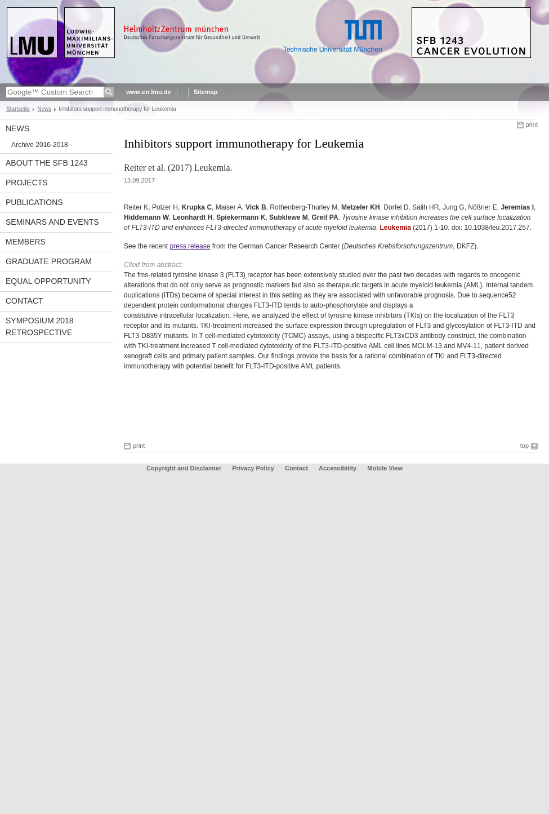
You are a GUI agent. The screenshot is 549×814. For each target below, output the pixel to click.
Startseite (18, 109)
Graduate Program (49, 261)
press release (189, 246)
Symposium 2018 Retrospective (40, 326)
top (524, 445)
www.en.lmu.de (148, 91)
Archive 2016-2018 (39, 145)
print (532, 124)
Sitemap (206, 91)
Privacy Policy (253, 468)
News (44, 109)
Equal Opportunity (48, 281)
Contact (24, 300)
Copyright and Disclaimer (183, 468)
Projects (27, 182)
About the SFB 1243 (47, 162)
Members (26, 241)
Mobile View (385, 468)
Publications (34, 202)
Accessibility (338, 468)
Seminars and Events (52, 221)
